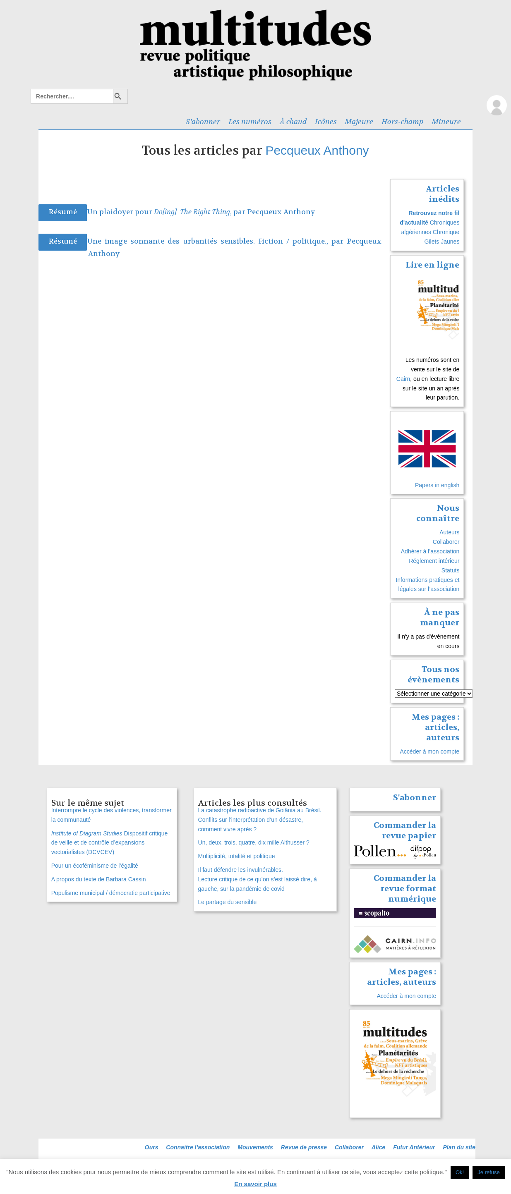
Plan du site (459, 1147)
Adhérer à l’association (430, 551)
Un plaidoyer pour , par (167, 212)
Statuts (450, 570)
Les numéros (249, 122)
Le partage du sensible (227, 902)
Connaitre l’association (198, 1147)
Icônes (326, 122)
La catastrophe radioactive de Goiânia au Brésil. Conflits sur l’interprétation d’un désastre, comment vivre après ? (259, 820)
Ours (151, 1147)
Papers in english (437, 485)
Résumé (62, 212)
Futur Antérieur (414, 1147)
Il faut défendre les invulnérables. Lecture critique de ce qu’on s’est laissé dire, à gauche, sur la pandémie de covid (257, 879)
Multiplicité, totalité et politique (236, 856)
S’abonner (203, 122)
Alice (378, 1147)
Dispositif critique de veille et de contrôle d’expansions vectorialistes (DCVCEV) (109, 843)
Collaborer (446, 541)
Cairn (403, 379)
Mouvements (255, 1147)
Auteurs (449, 532)
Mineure (446, 122)
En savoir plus (255, 1183)
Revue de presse (304, 1147)
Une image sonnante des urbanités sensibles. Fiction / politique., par (217, 241)
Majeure (359, 122)
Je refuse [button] (488, 1172)
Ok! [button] (460, 1172)
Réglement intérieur (434, 561)
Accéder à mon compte (429, 751)
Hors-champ (402, 122)
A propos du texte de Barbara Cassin (98, 879)
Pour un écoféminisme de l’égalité (94, 865)
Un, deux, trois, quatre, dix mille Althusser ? (253, 842)
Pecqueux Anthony (317, 150)
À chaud (293, 122)
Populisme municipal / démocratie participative (110, 893)
